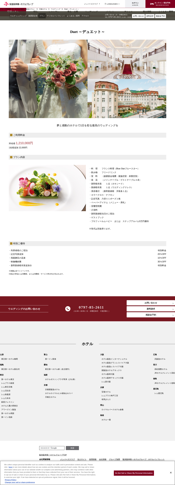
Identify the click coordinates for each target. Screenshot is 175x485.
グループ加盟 (114, 460)
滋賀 (45, 376)
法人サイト (82, 460)
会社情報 (102, 460)
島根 (102, 416)
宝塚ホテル (43, 9)
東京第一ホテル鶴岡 (9, 360)
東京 (2, 376)
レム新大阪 (106, 383)
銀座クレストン (7, 403)
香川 (155, 366)
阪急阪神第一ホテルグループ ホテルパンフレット (144, 460)
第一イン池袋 (6, 418)
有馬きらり (106, 400)
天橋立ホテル (50, 398)
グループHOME (5, 9)
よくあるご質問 (81, 16)
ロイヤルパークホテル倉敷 (113, 411)
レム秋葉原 (5, 395)
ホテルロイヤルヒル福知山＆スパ (59, 394)
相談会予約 (160, 16)
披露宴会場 (36, 16)
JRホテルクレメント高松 (164, 374)
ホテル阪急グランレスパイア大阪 (115, 364)
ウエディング (55, 9)
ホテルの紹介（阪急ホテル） (25, 9)
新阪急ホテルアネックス (112, 371)
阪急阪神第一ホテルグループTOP (53, 456)
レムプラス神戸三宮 (110, 397)
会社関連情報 (44, 460)
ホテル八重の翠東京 (9, 407)
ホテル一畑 (106, 421)
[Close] (171, 472)
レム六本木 (5, 399)
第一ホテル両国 (7, 414)
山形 (2, 356)
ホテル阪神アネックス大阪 (113, 379)
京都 (45, 386)
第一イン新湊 (50, 360)
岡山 (102, 406)
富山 (45, 356)
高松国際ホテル (160, 370)
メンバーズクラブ (91, 4)
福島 (2, 366)
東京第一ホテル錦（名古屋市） (58, 370)
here (11, 467)
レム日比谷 (5, 392)
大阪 (102, 356)
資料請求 (150, 16)
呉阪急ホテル (159, 360)
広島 (155, 356)
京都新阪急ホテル (52, 390)
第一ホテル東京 (7, 380)
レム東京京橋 (6, 388)
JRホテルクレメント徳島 (164, 384)
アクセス (94, 16)
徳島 (155, 380)
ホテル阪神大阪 (108, 375)
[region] (87, 473)
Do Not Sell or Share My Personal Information (134, 473)
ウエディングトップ (19, 16)
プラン (46, 16)
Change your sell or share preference (20, 482)
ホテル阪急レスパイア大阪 (113, 368)
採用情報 (92, 460)
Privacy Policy (10, 480)
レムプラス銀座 (7, 384)
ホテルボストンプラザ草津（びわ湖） (60, 380)
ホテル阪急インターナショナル (114, 360)
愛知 (45, 366)
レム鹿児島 (159, 394)
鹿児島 (156, 390)
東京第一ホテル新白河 (10, 370)
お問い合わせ (138, 16)
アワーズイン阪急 (8, 411)
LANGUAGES (111, 4)
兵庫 (102, 388)
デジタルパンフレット (61, 16)
